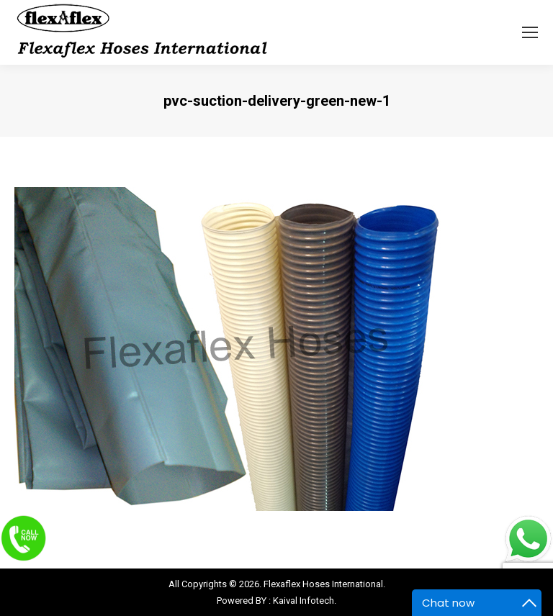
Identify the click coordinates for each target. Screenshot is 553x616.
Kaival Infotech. (304, 600)
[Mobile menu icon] (530, 32)
